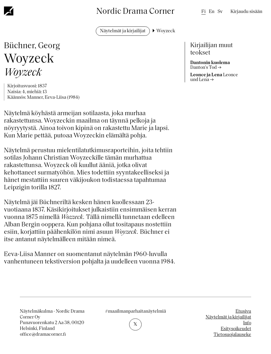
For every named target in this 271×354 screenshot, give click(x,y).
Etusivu (243, 311)
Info (247, 323)
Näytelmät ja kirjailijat (123, 31)
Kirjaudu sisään (246, 11)
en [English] (211, 11)
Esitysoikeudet (236, 328)
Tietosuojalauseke (232, 334)
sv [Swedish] (220, 11)
